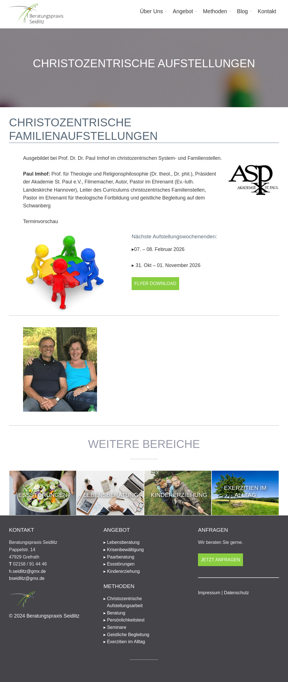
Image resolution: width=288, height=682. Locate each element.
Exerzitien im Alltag (245, 491)
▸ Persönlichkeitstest (124, 620)
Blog (242, 11)
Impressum (209, 592)
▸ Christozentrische (144, 602)
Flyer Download (155, 283)
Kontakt (267, 11)
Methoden (215, 11)
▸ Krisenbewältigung (124, 549)
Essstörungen (43, 495)
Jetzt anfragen (220, 559)
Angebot (183, 11)
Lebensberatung (110, 495)
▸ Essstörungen (119, 564)
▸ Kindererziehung (122, 571)
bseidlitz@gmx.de (27, 578)
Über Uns (151, 11)
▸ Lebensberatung (122, 542)
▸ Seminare (115, 627)
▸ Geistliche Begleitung (126, 634)
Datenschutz (236, 592)
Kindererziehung (179, 495)
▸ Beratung (114, 613)
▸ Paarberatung (119, 557)
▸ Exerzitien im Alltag (124, 641)
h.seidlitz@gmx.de (27, 571)
